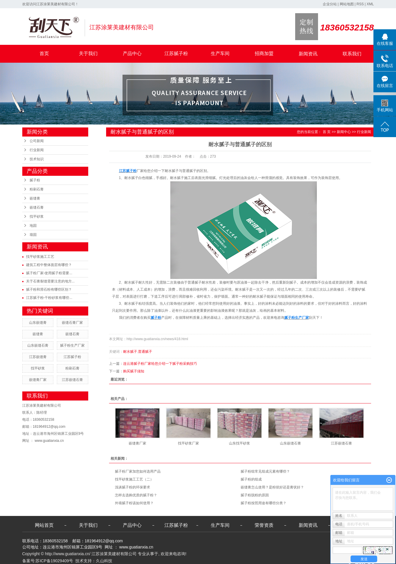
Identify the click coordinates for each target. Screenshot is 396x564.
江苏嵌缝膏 (38, 357)
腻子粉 (35, 180)
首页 (44, 53)
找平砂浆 (37, 216)
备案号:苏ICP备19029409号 (47, 560)
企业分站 (330, 4)
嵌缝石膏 (37, 207)
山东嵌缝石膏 (37, 345)
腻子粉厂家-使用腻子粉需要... (49, 273)
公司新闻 (37, 141)
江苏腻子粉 (176, 53)
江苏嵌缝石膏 (72, 380)
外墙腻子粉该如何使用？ (134, 503)
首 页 (327, 132)
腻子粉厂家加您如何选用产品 (138, 471)
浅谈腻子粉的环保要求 (132, 487)
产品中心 (132, 53)
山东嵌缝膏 (38, 323)
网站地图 (347, 4)
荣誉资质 (264, 525)
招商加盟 (264, 53)
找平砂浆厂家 (188, 443)
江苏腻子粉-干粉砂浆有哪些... (49, 298)
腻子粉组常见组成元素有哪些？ (265, 471)
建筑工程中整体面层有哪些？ (49, 265)
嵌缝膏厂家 (38, 380)
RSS (360, 4)
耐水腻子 (130, 352)
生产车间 (220, 53)
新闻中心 (344, 132)
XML (370, 4)
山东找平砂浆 (239, 443)
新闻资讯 (308, 53)
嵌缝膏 (35, 198)
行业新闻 (37, 150)
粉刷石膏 (37, 189)
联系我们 (352, 53)
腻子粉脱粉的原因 (255, 495)
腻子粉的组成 (251, 479)
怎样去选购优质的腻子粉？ (136, 495)
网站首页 (44, 525)
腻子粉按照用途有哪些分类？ (263, 503)
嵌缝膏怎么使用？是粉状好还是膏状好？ (272, 487)
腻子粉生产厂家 (72, 345)
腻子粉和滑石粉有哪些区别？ (49, 289)
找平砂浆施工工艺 (40, 257)
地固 (33, 226)
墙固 (33, 235)
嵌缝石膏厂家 (72, 323)
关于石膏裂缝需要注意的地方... (50, 281)
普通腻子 (145, 352)
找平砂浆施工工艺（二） (134, 479)
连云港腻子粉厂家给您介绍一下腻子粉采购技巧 (160, 364)
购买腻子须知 (133, 371)
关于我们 (88, 53)
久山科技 (104, 560)
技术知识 (37, 159)
